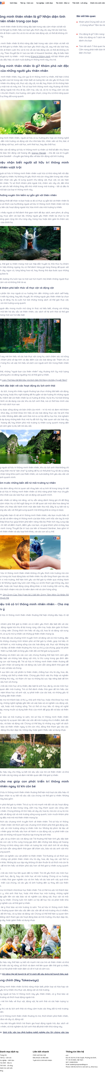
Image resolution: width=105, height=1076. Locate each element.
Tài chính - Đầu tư (62, 3)
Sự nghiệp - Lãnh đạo (44, 3)
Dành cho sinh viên (97, 3)
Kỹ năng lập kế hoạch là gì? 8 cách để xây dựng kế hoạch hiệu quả (35, 974)
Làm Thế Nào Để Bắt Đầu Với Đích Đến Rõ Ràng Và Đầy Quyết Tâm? (34, 380)
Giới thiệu (13, 3)
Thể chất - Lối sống (79, 3)
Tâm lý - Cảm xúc (26, 3)
